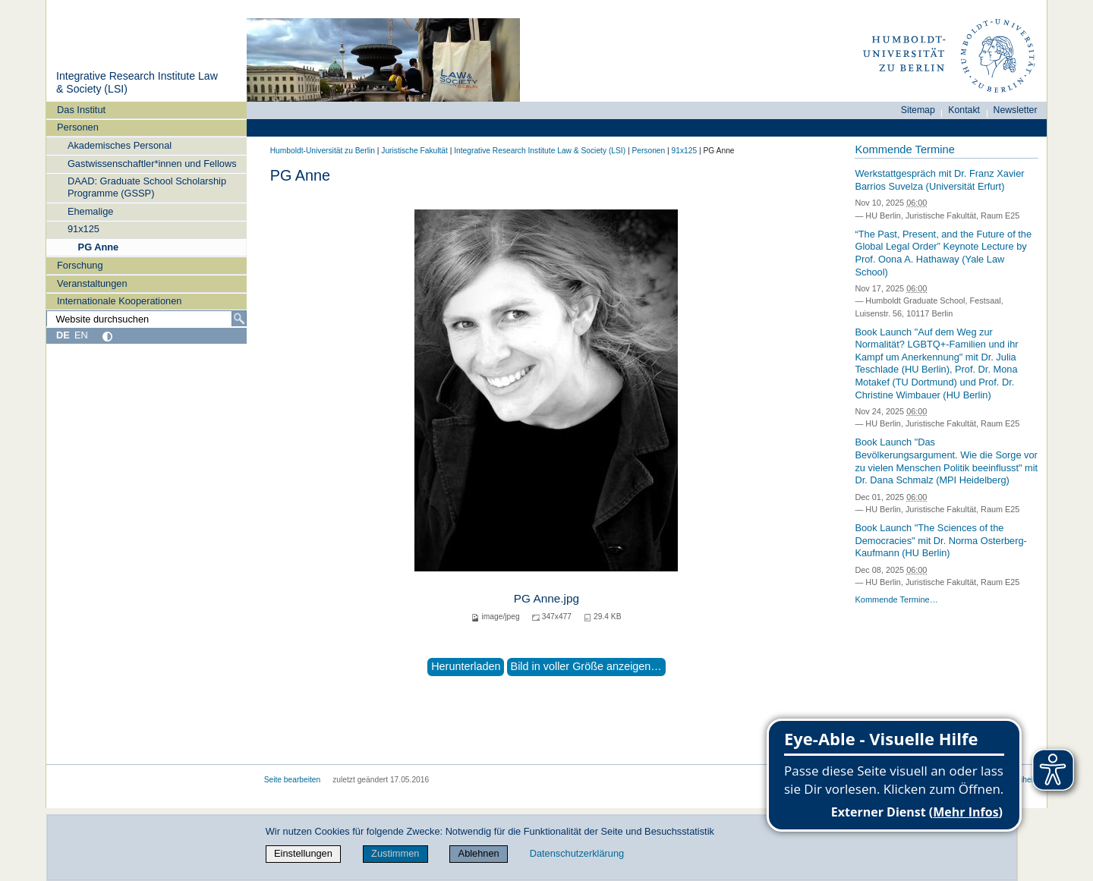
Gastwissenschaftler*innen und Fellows (152, 163)
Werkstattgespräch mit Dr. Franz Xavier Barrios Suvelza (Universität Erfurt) (939, 180)
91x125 (83, 228)
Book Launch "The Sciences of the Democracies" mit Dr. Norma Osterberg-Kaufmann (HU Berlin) (940, 540)
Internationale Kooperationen (119, 301)
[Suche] (239, 318)
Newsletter (1016, 110)
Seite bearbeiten (292, 780)
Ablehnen (478, 853)
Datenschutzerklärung (577, 853)
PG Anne (98, 247)
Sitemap (918, 110)
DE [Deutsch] (63, 335)
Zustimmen (395, 853)
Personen (78, 127)
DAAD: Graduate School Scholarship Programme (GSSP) (147, 186)
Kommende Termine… (896, 599)
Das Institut (81, 109)
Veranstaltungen (92, 283)
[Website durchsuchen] (146, 318)
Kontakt (964, 110)
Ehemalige (90, 211)
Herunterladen (465, 666)
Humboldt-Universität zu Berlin (322, 150)
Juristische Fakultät (414, 150)
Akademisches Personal (120, 145)
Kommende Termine (904, 149)
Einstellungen (303, 853)
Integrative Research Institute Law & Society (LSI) (539, 150)
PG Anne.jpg (546, 598)
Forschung (79, 265)
